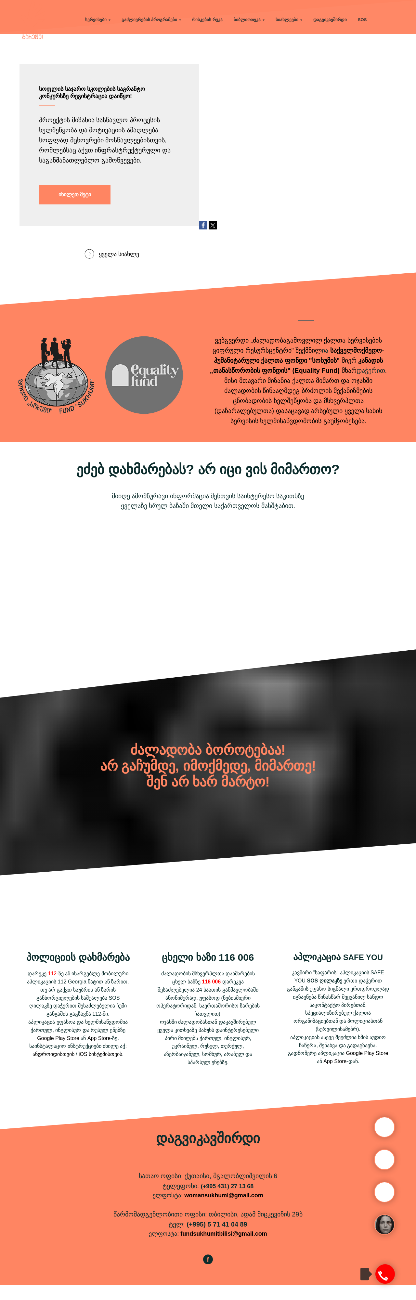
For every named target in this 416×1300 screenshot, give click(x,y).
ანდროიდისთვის (53, 1069)
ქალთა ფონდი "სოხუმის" (300, 375)
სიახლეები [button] (287, 19)
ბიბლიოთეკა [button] (247, 19)
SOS (362, 19)
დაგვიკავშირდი (330, 19)
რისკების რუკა (207, 19)
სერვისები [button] (96, 19)
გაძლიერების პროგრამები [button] (149, 19)
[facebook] (208, 1277)
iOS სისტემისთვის (100, 1069)
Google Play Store (58, 1053)
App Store (98, 1053)
